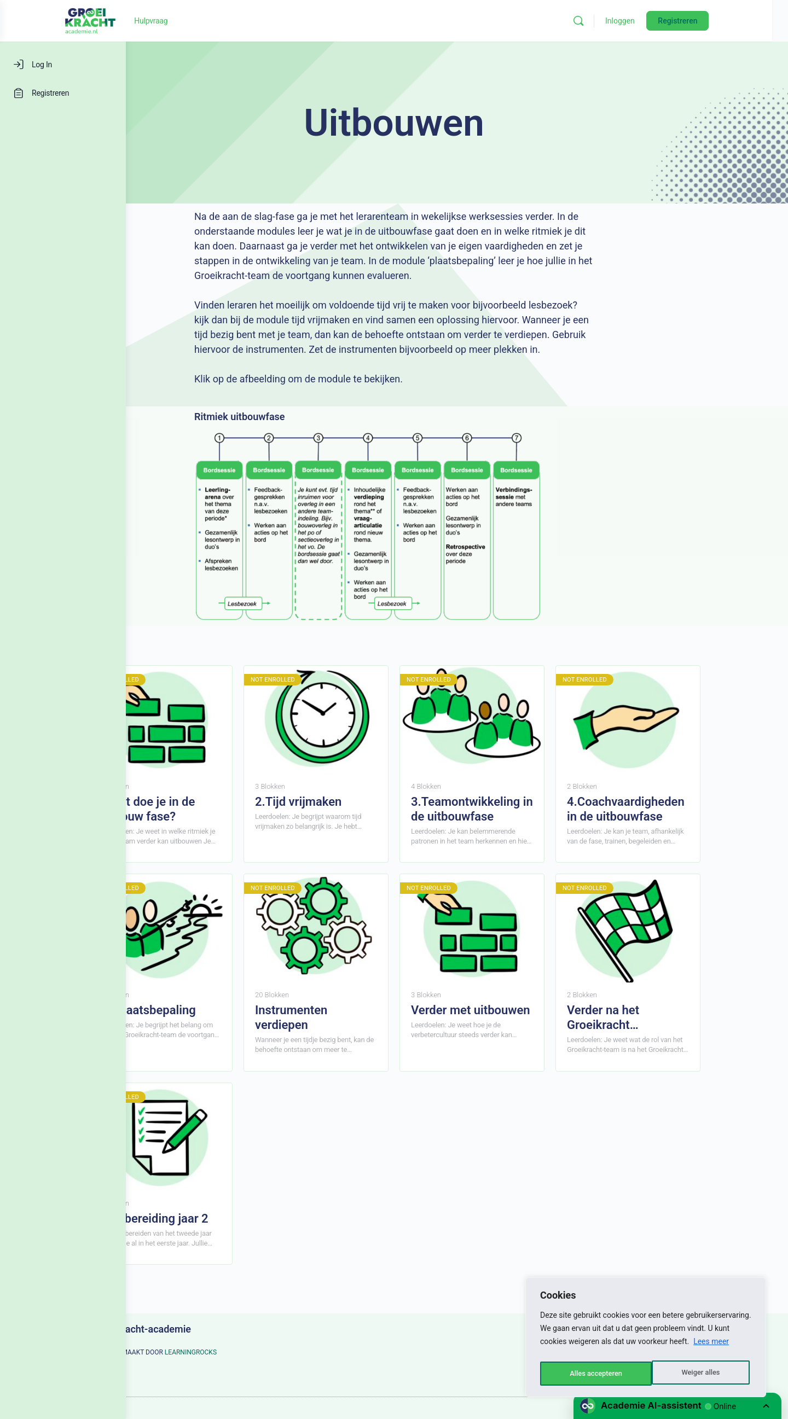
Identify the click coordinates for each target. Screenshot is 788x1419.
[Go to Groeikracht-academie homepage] (175, 19)
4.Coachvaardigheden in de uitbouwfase (689, 809)
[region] (645, 1339)
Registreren (735, 20)
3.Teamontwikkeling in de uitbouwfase (535, 809)
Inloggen (677, 20)
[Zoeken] (636, 20)
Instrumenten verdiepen (354, 1017)
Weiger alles (588, 1373)
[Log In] (63, 64)
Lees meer (711, 1346)
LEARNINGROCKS (254, 1352)
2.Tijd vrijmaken (361, 802)
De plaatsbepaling (210, 1010)
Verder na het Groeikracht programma (666, 1018)
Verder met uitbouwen (533, 1010)
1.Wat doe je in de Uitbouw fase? (210, 809)
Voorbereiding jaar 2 (216, 1218)
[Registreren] (63, 93)
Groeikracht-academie (205, 1329)
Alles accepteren (695, 1373)
